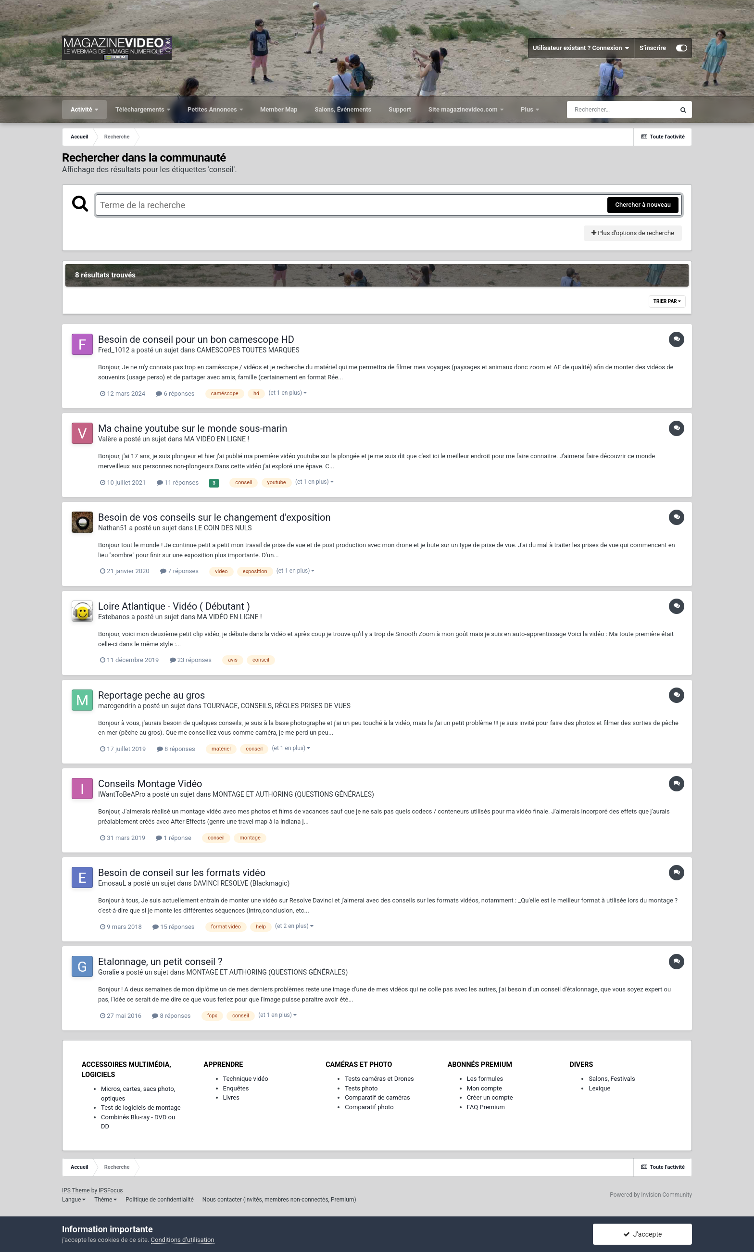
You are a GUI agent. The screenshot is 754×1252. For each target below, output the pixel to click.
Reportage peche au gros (151, 695)
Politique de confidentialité (160, 1199)
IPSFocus (111, 1190)
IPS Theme (76, 1190)
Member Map (279, 109)
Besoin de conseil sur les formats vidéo (181, 872)
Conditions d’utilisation (182, 1239)
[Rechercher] (621, 109)
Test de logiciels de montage (141, 1107)
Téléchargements (140, 109)
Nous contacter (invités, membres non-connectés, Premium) (279, 1199)
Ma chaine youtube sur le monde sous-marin (192, 428)
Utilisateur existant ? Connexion (581, 48)
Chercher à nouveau (643, 204)
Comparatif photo (369, 1107)
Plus (528, 109)
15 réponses (173, 926)
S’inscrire (653, 47)
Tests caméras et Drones (379, 1078)
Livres (231, 1097)
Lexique (599, 1088)
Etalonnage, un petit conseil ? (160, 961)
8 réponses (176, 748)
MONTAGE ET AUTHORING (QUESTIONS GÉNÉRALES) (293, 794)
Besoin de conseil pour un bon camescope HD (196, 339)
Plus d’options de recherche (632, 233)
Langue (74, 1199)
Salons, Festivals (612, 1078)
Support (400, 109)
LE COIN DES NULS (223, 528)
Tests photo (361, 1088)
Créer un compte (490, 1097)
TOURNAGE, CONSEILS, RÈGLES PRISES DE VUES (277, 706)
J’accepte (642, 1234)
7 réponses (179, 571)
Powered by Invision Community (651, 1194)
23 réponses (191, 660)
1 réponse (173, 837)
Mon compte (484, 1088)
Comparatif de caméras (377, 1097)
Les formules (485, 1078)
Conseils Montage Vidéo (150, 783)
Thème (105, 1199)
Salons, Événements (343, 109)
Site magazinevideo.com (463, 109)
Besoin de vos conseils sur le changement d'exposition (214, 517)
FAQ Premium (486, 1107)
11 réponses (178, 482)
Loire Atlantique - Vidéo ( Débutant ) (174, 606)
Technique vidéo (245, 1078)
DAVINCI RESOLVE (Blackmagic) (241, 883)
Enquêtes (236, 1088)
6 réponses (175, 393)
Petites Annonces (213, 109)
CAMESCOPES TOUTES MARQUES (248, 350)
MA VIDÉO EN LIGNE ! (216, 439)
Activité (82, 109)
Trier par (667, 301)
